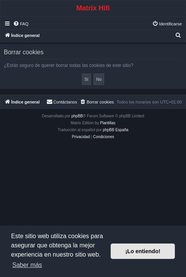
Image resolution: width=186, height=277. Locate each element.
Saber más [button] (27, 265)
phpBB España (115, 130)
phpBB (77, 116)
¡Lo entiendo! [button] (142, 251)
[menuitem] (20, 23)
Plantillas (107, 123)
